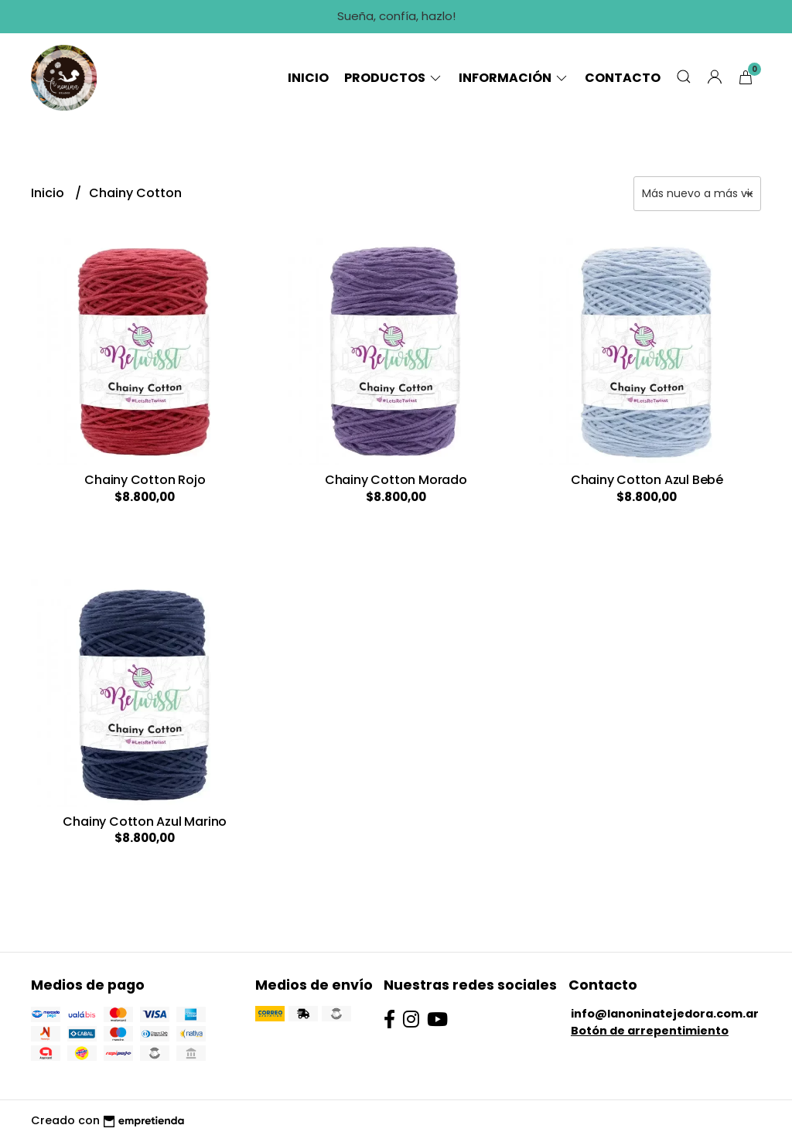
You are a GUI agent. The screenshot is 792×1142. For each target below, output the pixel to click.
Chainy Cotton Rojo (144, 480)
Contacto (623, 78)
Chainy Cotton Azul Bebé (647, 480)
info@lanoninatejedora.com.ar (665, 1013)
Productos (393, 78)
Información (514, 78)
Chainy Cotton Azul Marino (145, 821)
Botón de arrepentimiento (650, 1030)
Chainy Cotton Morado (396, 480)
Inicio (308, 78)
